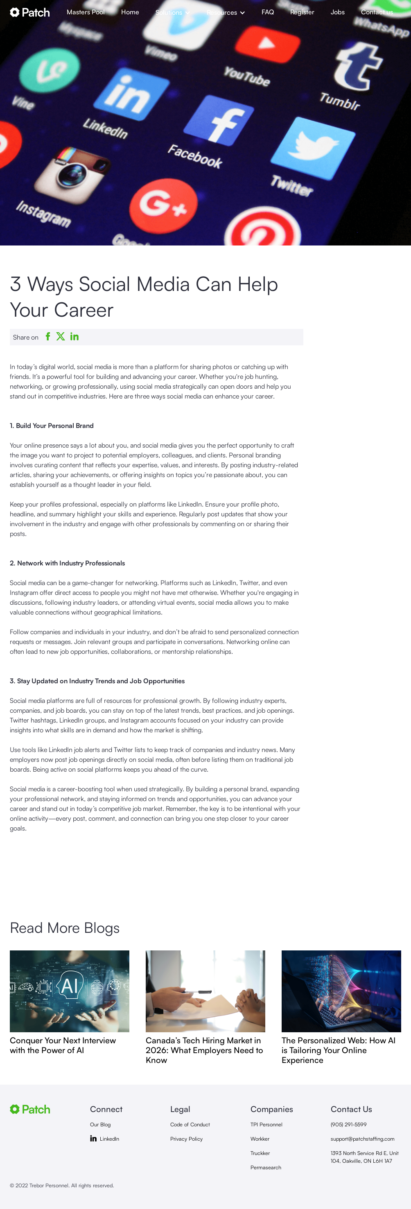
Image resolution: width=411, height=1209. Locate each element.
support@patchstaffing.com (363, 1138)
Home (130, 12)
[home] (34, 12)
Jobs (338, 12)
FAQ (268, 12)
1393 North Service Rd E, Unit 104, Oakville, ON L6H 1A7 (365, 1157)
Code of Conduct (190, 1124)
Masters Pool (86, 12)
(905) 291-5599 (349, 1124)
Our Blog (100, 1124)
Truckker (260, 1153)
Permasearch (266, 1167)
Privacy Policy (186, 1138)
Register (302, 12)
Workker (260, 1138)
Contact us (377, 12)
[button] (173, 12)
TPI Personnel (266, 1124)
